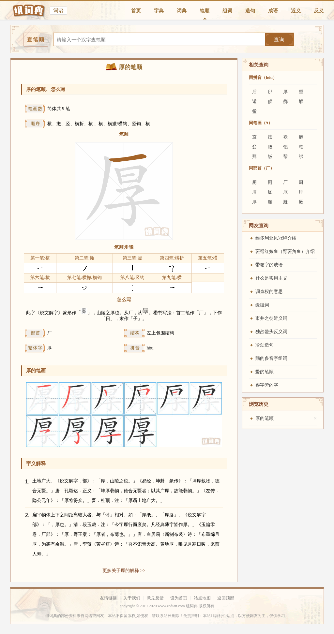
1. (27, 481)
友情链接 (108, 598)
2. (27, 515)
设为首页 (178, 598)
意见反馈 (155, 598)
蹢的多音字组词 (271, 358)
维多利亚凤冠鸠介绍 (275, 238)
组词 (227, 10)
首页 (136, 10)
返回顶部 (225, 598)
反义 (319, 10)
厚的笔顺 (264, 418)
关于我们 (131, 598)
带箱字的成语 (269, 264)
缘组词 (262, 304)
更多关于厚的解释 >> (123, 570)
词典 (182, 10)
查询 (279, 39)
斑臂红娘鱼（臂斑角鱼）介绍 (285, 251)
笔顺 (204, 10)
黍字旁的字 (266, 385)
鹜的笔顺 (264, 371)
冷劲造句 (264, 345)
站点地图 (202, 598)
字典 (159, 10)
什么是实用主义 (271, 278)
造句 (250, 10)
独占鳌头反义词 (271, 331)
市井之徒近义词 (271, 318)
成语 (273, 10)
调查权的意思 (269, 291)
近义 (296, 10)
